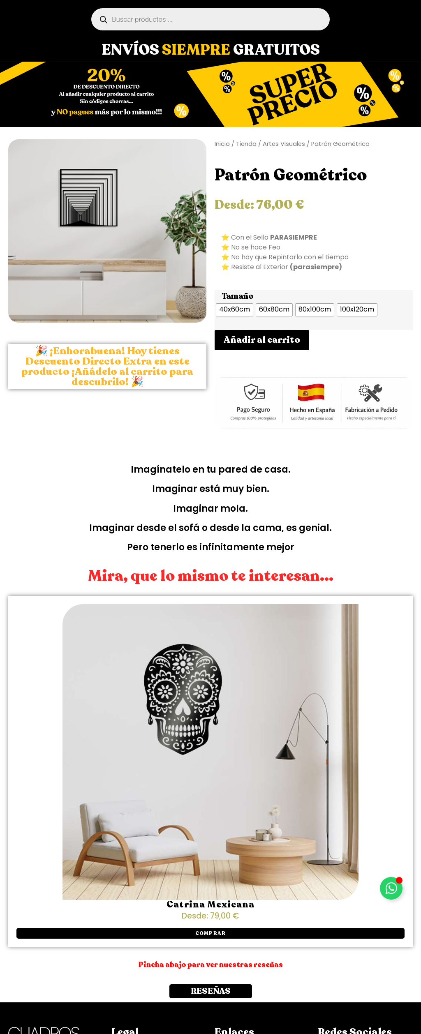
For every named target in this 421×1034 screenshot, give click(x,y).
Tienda (246, 144)
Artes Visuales (284, 144)
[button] (210, 933)
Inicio (222, 144)
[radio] (234, 310)
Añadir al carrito (262, 340)
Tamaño (238, 296)
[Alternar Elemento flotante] (391, 888)
